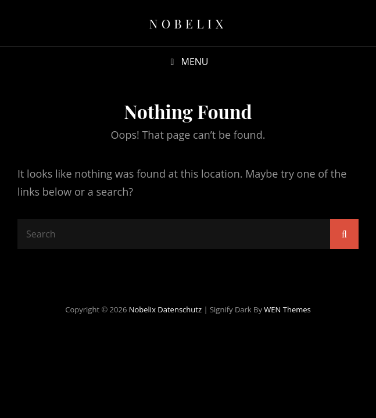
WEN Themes (287, 309)
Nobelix (188, 23)
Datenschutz (179, 309)
